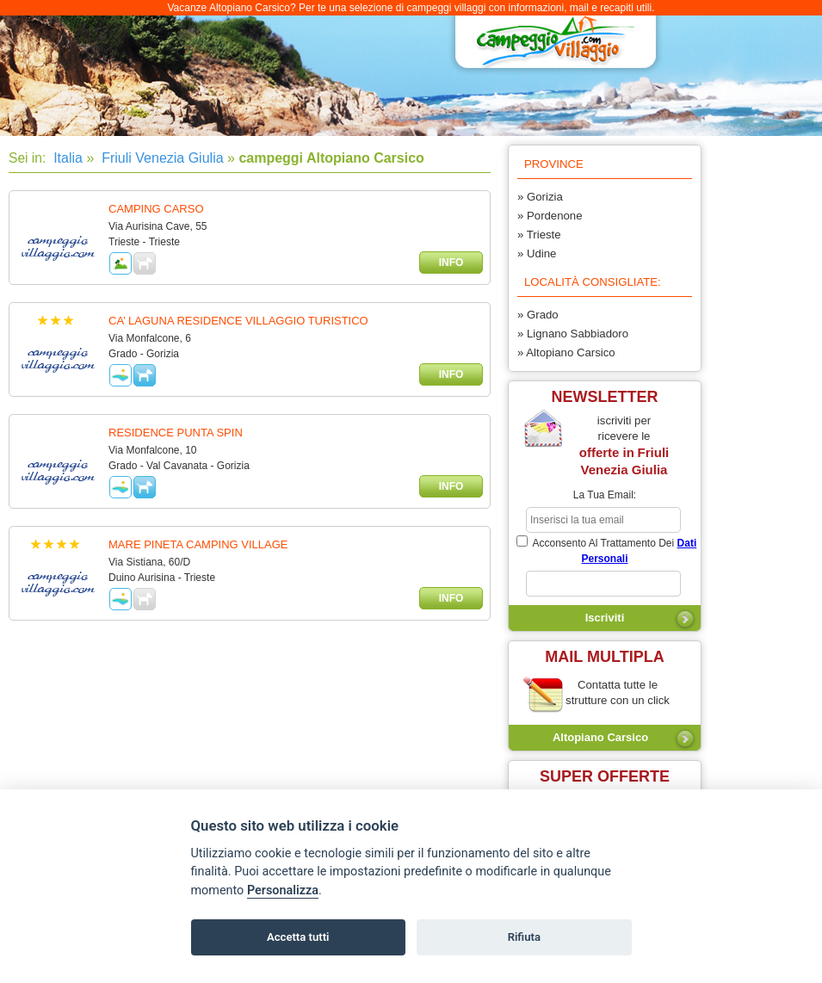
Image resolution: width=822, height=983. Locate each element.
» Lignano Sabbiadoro (572, 333)
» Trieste (539, 234)
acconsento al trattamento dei (606, 550)
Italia (66, 158)
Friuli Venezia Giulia (161, 158)
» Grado (538, 314)
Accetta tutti (298, 936)
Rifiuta (524, 936)
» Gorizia (540, 196)
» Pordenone (550, 215)
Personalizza (282, 890)
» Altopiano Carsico (566, 352)
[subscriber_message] (603, 584)
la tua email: (604, 495)
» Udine (536, 253)
